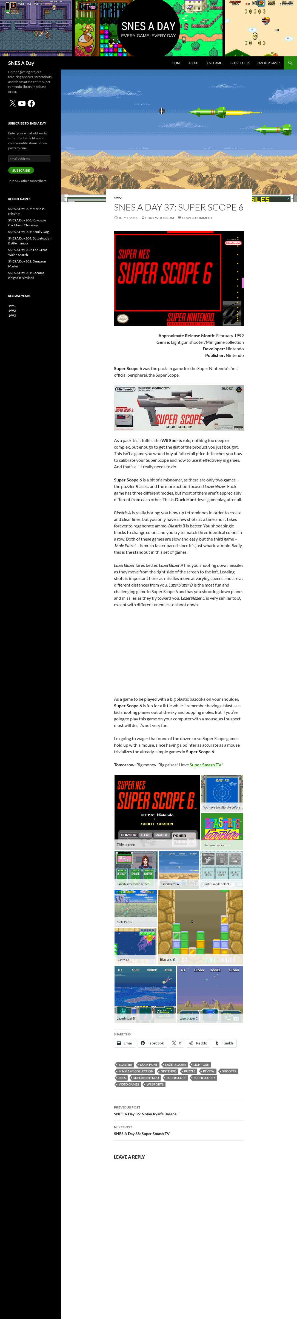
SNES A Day (21, 63)
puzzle (189, 1071)
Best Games (214, 63)
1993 (12, 315)
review (209, 1071)
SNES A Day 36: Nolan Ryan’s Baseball (179, 1110)
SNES (122, 1078)
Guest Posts (240, 63)
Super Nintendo (146, 1078)
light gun (201, 1064)
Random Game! (268, 63)
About (194, 63)
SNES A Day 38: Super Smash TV (179, 1130)
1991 (12, 306)
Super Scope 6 (204, 1078)
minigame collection (136, 1071)
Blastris (125, 1064)
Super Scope (176, 1078)
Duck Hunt (149, 1064)
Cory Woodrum (159, 218)
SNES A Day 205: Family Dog (28, 232)
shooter (229, 1071)
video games (129, 1084)
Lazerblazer (175, 1064)
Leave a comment (197, 218)
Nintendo (168, 1071)
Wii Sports (155, 1084)
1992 (118, 198)
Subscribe (21, 170)
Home (176, 63)
